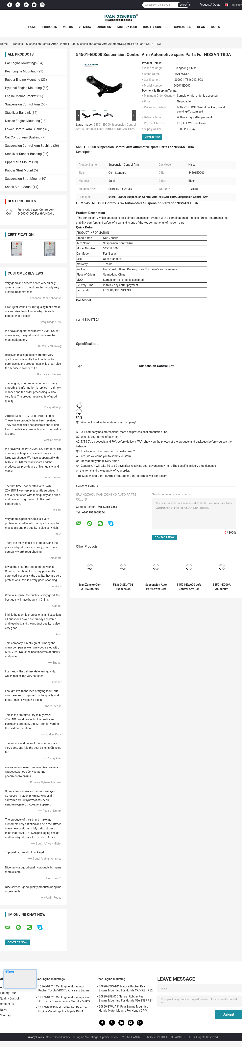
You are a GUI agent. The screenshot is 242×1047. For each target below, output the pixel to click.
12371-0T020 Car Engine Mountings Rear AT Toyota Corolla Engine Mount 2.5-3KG (64, 999)
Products (49, 27)
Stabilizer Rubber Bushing (23, 154)
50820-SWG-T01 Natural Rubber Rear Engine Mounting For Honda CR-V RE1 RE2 (126, 988)
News (201, 27)
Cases (215, 27)
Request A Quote (209, 4)
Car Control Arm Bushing (23, 137)
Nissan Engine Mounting (22, 121)
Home (32, 27)
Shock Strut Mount (18, 187)
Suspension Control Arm (41, 43)
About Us (104, 27)
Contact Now (152, 136)
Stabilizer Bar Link (18, 113)
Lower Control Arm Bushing (24, 129)
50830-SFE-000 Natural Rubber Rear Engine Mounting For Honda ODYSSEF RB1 (126, 998)
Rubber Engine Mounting (22, 80)
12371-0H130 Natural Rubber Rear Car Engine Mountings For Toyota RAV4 (62, 1009)
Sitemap (5, 1015)
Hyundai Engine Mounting (23, 88)
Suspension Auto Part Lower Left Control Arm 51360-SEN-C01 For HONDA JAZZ (156, 587)
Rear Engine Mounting (21, 71)
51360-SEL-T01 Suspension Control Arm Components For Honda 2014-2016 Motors (123, 587)
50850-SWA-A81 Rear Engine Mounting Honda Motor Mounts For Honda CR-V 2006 (123, 1009)
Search (183, 4)
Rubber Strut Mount (19, 170)
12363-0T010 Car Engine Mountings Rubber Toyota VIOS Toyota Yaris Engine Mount (63, 989)
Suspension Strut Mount (22, 179)
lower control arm (157, 475)
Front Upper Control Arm (129, 475)
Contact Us (182, 27)
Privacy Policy (35, 1037)
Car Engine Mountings (21, 63)
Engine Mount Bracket (21, 96)
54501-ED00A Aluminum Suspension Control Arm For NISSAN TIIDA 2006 (222, 587)
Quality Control (155, 27)
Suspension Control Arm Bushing (28, 146)
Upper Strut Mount (18, 162)
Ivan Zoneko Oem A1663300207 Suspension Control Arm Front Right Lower (90, 587)
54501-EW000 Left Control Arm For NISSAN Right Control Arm (189, 587)
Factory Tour (127, 27)
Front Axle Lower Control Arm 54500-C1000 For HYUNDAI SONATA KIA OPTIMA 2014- (36, 213)
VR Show (85, 27)
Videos (68, 27)
